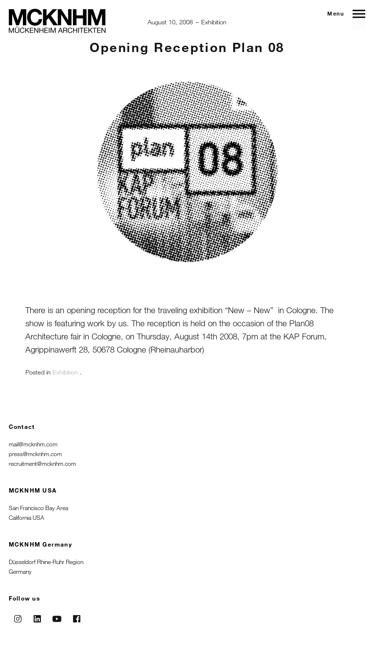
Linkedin (37, 616)
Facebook (76, 616)
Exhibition (213, 22)
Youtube (57, 616)
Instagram (17, 616)
